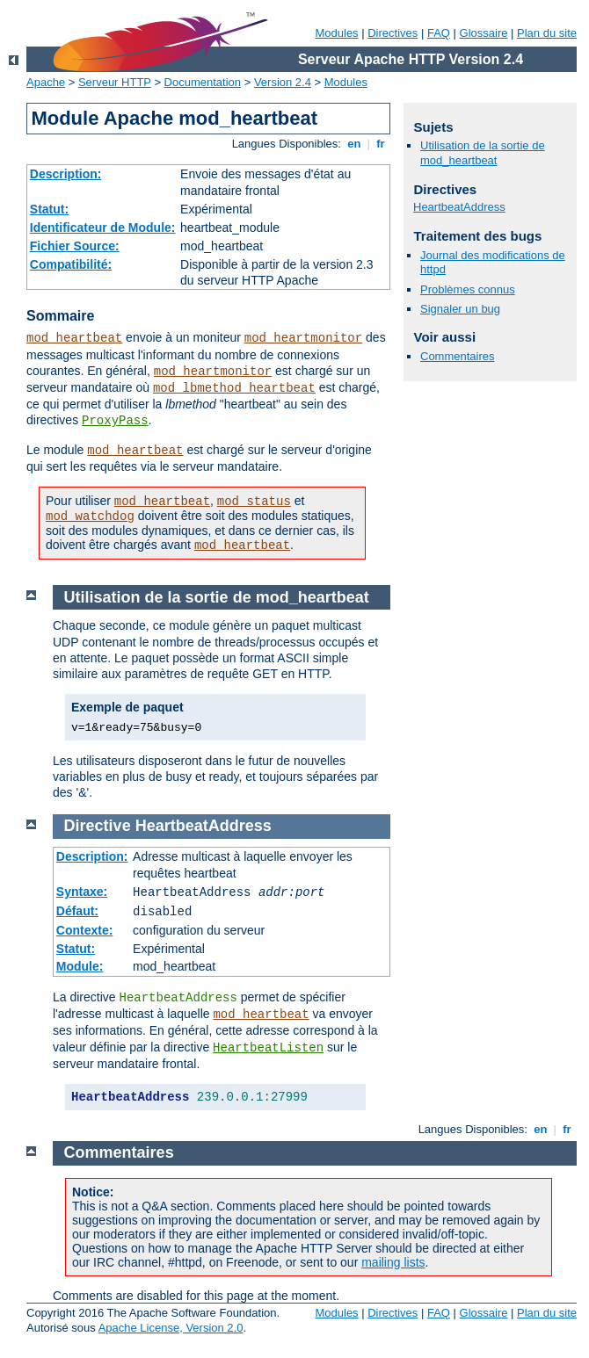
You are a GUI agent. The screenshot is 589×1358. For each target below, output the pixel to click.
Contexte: (84, 930)
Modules (336, 33)
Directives (392, 33)
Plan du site (547, 33)
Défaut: (77, 911)
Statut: (49, 209)
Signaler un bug (460, 308)
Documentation (202, 82)
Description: (66, 174)
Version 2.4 (282, 82)
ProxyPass (115, 421)
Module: (80, 966)
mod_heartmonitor (303, 338)
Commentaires (457, 356)
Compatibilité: (71, 264)
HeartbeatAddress (459, 206)
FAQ (438, 33)
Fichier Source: (75, 246)
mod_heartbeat (74, 338)
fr (381, 143)
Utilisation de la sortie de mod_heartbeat (482, 153)
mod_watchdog (90, 516)
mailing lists (393, 1262)
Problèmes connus (467, 289)
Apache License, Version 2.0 (171, 1327)
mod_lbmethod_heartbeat (234, 388)
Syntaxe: (81, 892)
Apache (45, 82)
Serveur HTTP (114, 82)
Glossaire (484, 33)
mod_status (254, 502)
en (354, 143)
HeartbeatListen (268, 1048)
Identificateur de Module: (103, 227)
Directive (97, 825)
